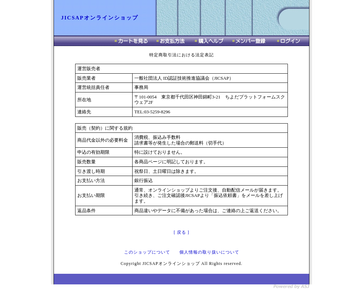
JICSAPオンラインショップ (99, 18)
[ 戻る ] (181, 232)
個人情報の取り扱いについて (209, 252)
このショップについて (147, 252)
